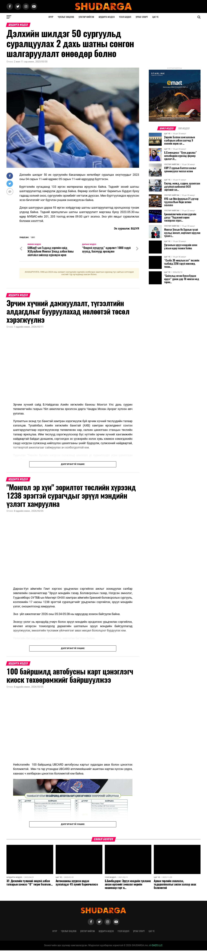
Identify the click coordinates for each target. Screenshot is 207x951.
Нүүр (51, 16)
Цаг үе (155, 16)
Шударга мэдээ (107, 16)
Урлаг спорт (142, 16)
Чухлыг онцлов (66, 16)
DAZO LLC (156, 946)
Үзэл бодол (125, 16)
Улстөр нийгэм (86, 16)
